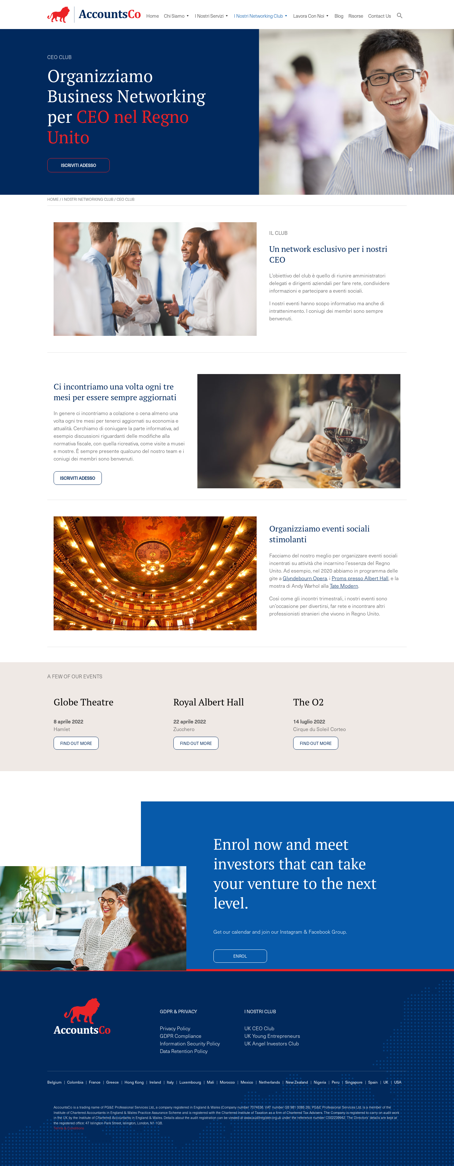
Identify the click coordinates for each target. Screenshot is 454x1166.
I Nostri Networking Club (261, 15)
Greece (112, 1082)
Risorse (355, 15)
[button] (400, 17)
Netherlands (269, 1082)
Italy (170, 1082)
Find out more (76, 743)
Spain (373, 1082)
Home (152, 15)
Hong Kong (134, 1082)
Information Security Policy (190, 1043)
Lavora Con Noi (311, 15)
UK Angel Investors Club (271, 1043)
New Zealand (297, 1082)
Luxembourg (190, 1082)
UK (385, 1082)
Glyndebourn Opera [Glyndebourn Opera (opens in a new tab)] (305, 578)
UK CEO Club (259, 1028)
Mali (210, 1082)
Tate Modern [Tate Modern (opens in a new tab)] (344, 585)
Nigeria (320, 1082)
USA (397, 1082)
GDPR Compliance (180, 1035)
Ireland (155, 1082)
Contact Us (379, 15)
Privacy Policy (175, 1028)
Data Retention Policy (183, 1051)
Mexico (247, 1082)
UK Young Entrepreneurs (272, 1035)
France (95, 1082)
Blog (339, 15)
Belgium (54, 1082)
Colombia (75, 1082)
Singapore (354, 1082)
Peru (336, 1082)
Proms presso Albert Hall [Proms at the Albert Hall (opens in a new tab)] (360, 578)
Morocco (227, 1082)
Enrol (240, 956)
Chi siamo (177, 15)
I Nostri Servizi (212, 15)
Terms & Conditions (69, 1128)
